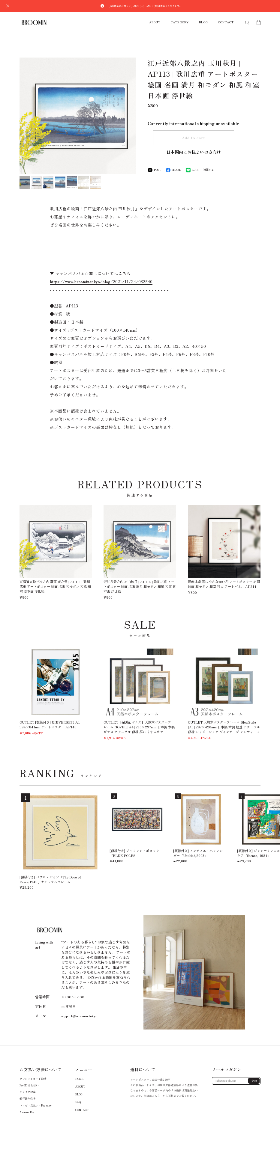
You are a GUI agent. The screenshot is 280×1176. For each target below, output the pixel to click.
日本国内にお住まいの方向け (193, 152)
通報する (208, 170)
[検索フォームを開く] (247, 23)
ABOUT (155, 22)
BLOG (203, 22)
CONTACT (226, 22)
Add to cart (193, 138)
